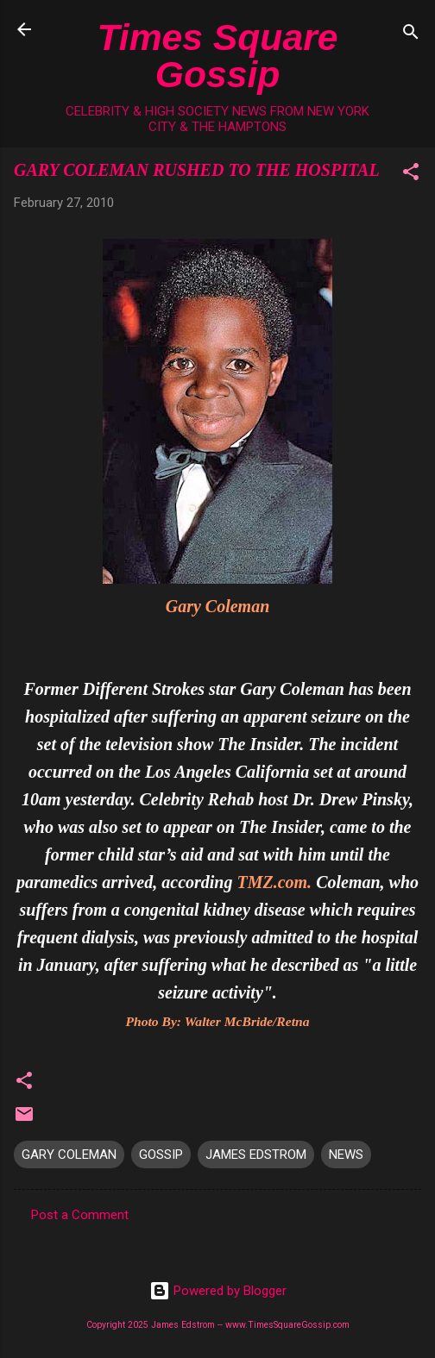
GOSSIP (161, 1154)
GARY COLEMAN (69, 1154)
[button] (410, 174)
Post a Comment (80, 1215)
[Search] (410, 35)
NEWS (346, 1154)
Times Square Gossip (218, 55)
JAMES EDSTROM (255, 1154)
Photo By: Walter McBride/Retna (218, 1021)
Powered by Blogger (218, 1291)
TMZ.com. (274, 882)
